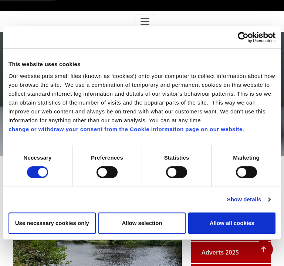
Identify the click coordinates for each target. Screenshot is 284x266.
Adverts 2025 (220, 252)
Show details (244, 199)
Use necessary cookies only (52, 223)
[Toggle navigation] (145, 21)
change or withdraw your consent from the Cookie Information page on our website (126, 129)
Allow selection (142, 223)
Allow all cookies (232, 223)
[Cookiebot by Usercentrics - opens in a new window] (243, 37)
